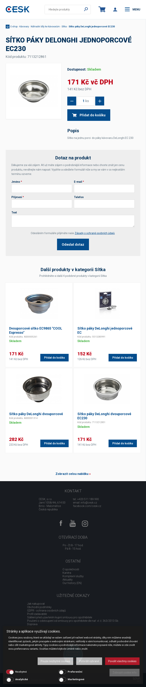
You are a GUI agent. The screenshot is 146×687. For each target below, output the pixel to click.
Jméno (16, 181)
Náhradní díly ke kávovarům (45, 26)
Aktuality (68, 579)
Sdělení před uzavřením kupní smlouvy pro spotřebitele (59, 617)
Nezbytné (21, 671)
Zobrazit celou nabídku (72, 474)
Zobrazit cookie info (124, 672)
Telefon (79, 197)
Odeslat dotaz (73, 244)
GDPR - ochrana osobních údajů (46, 610)
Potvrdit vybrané (89, 661)
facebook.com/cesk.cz (87, 506)
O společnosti (71, 569)
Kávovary (24, 26)
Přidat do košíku (89, 115)
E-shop (13, 26)
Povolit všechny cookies (122, 661)
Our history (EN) (72, 583)
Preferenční (75, 671)
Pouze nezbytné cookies (55, 661)
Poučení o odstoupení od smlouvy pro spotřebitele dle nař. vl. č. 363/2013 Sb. (73, 620)
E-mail (79, 181)
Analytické (21, 679)
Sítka (64, 26)
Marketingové (76, 679)
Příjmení (17, 197)
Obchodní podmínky (39, 607)
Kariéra (67, 572)
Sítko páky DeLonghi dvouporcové (36, 414)
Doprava (32, 624)
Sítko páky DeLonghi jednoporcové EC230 (92, 26)
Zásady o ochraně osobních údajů (95, 233)
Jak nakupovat (36, 603)
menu (132, 9)
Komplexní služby (73, 576)
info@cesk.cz (89, 502)
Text (14, 212)
